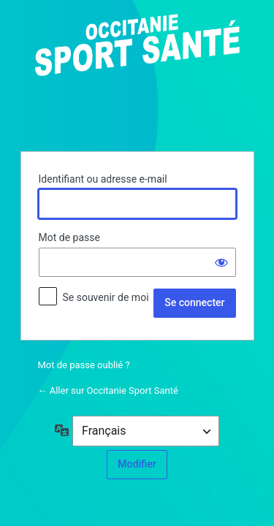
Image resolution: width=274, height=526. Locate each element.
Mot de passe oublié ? (84, 364)
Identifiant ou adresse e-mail (103, 179)
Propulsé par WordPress (137, 74)
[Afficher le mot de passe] (221, 262)
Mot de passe (69, 237)
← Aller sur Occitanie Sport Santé (108, 390)
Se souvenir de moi (105, 297)
